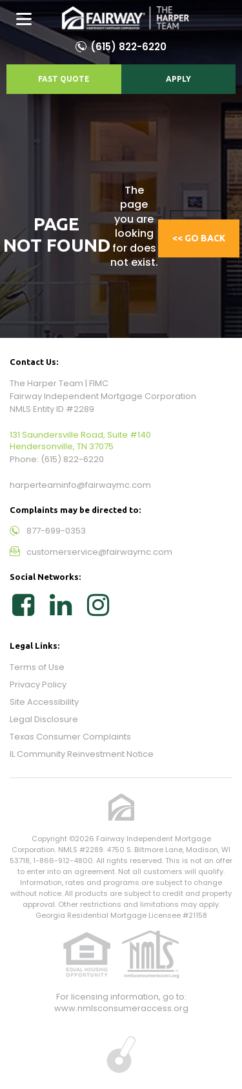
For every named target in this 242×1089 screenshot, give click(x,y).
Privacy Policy (38, 684)
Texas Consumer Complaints (70, 737)
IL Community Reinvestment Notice (82, 754)
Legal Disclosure (44, 719)
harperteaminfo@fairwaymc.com (80, 485)
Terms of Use (37, 667)
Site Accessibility (44, 702)
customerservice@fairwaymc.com (99, 552)
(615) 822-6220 (128, 46)
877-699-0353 (56, 531)
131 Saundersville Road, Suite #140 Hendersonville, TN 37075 (80, 440)
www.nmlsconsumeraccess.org (121, 1008)
